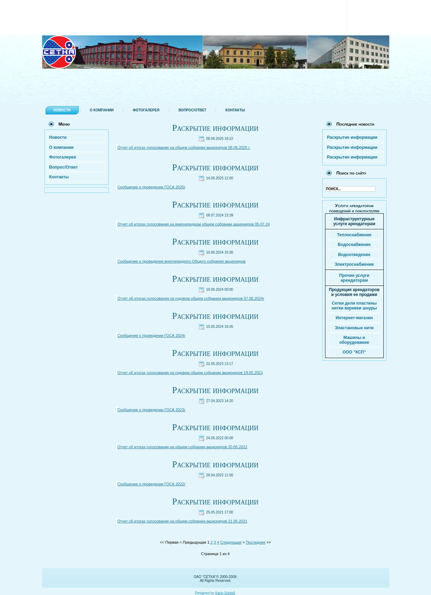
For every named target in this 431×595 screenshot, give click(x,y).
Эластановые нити (354, 327)
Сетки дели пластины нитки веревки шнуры (354, 306)
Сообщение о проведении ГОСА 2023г (151, 410)
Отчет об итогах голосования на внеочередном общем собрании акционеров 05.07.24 (193, 224)
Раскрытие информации (215, 128)
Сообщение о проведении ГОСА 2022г (151, 484)
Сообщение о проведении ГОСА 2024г (151, 335)
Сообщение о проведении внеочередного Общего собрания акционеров (181, 261)
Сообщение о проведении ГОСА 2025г (151, 187)
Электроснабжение (354, 264)
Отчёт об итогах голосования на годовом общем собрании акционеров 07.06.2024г (190, 298)
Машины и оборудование (354, 340)
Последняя (255, 542)
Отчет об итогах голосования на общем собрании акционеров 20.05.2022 (182, 447)
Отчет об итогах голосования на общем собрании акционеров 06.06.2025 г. (183, 147)
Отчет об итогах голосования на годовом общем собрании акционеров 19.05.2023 (190, 373)
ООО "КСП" (354, 352)
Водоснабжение (354, 244)
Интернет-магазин (354, 317)
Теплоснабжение (354, 234)
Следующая (231, 542)
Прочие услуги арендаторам (354, 278)
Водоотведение (354, 254)
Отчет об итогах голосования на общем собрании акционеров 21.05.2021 (182, 521)
